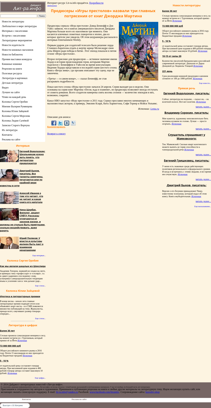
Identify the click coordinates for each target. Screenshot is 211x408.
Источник (22, 340)
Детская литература (12, 83)
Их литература (9, 130)
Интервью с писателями (15, 31)
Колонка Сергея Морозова (16, 116)
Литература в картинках (15, 78)
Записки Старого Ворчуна (16, 125)
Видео (5, 87)
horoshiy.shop (152, 392)
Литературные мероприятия (17, 40)
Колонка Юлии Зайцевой (15, 111)
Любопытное (52, 5)
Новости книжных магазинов (17, 49)
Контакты (7, 134)
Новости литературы (13, 21)
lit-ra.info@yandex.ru (67, 392)
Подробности (96, 3)
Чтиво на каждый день (14, 97)
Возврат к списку (56, 133)
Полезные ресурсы (12, 73)
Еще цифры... (40, 378)
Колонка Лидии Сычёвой (15, 120)
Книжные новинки (12, 64)
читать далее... (203, 106)
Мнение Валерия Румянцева (17, 106)
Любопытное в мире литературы (19, 26)
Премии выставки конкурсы (17, 59)
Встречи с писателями (14, 35)
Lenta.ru (154, 108)
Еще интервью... (39, 255)
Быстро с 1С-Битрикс (13, 405)
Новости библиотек (12, 54)
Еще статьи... (40, 286)
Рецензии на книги (12, 68)
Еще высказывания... (202, 206)
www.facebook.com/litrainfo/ (104, 392)
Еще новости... (205, 83)
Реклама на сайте (11, 139)
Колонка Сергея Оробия (15, 101)
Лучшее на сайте (11, 92)
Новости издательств (13, 45)
